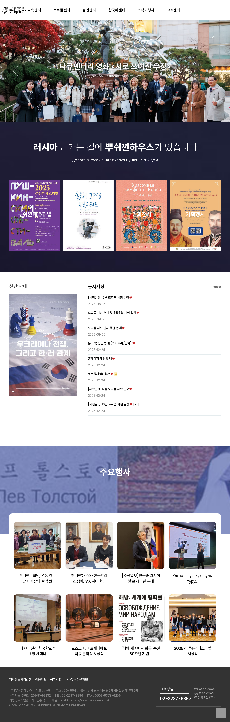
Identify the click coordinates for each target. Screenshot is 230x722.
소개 (11, 10)
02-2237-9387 (175, 698)
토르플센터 (61, 10)
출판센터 (89, 10)
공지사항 (96, 303)
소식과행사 (145, 10)
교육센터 (34, 10)
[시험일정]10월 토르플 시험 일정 (108, 421)
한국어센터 (116, 10)
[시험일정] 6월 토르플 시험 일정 (108, 314)
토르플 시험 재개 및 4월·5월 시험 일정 (112, 329)
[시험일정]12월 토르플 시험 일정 (108, 406)
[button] (111, 99)
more (217, 303)
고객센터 (173, 10)
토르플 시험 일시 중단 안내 (105, 345)
